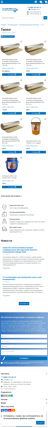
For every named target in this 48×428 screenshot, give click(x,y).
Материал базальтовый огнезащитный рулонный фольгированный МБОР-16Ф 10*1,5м (11, 101)
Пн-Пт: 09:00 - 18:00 (9, 386)
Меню (24, 403)
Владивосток (6, 384)
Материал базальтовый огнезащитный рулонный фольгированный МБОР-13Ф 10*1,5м (35, 62)
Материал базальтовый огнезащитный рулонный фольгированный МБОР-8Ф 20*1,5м (11, 140)
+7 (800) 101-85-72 (34, 7)
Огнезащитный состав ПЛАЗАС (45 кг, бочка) (9, 177)
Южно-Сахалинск (18, 384)
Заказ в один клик (8, 68)
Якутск (12, 384)
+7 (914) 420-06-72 (34, 12)
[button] (8, 36)
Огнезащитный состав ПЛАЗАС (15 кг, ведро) (33, 142)
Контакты (24, 374)
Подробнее (6, 268)
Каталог (24, 399)
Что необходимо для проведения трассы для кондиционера (22, 278)
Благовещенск (27, 384)
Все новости (24, 303)
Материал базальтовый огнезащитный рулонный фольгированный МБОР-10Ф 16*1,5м (11, 62)
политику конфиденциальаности (22, 363)
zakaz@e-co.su (34, 9)
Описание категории (11, 196)
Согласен (40, 423)
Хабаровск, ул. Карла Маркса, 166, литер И (17, 382)
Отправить (24, 358)
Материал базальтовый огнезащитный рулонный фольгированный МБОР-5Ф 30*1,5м (35, 101)
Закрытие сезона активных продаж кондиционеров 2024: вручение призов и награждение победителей (20, 250)
